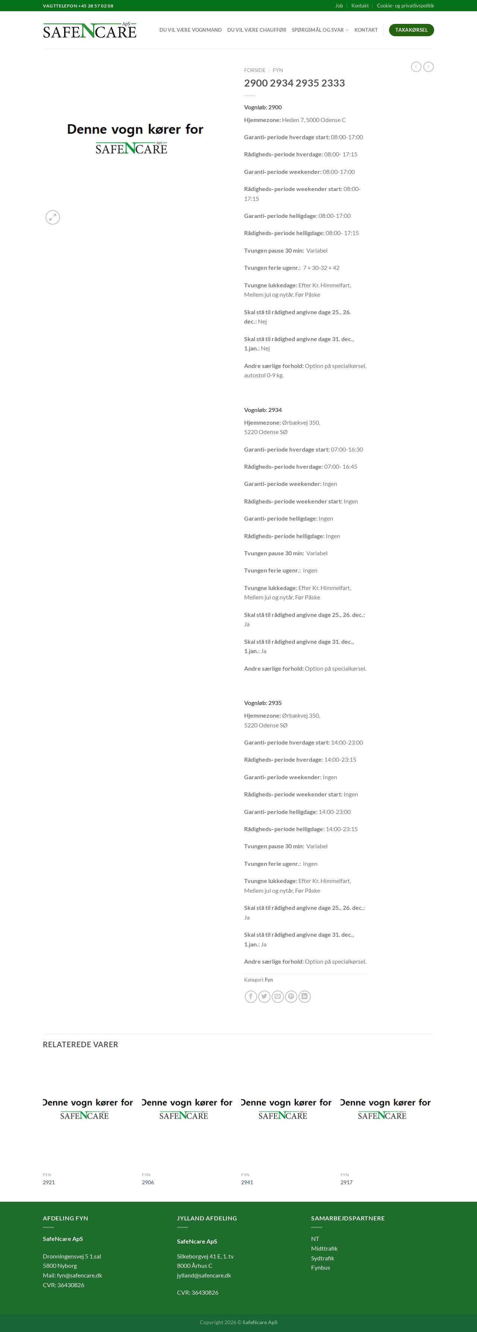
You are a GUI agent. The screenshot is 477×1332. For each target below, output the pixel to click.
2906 (148, 1182)
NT (315, 1238)
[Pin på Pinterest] (291, 997)
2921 (49, 1182)
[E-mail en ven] (278, 997)
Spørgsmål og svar (320, 30)
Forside (255, 70)
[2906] (188, 1113)
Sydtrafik (322, 1257)
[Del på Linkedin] (304, 997)
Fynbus (320, 1267)
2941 (247, 1182)
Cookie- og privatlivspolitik (405, 6)
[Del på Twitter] (264, 997)
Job (339, 6)
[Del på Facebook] (251, 997)
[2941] (287, 1113)
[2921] (89, 1113)
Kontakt (360, 6)
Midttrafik (324, 1248)
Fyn (278, 70)
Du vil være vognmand (190, 30)
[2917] (387, 1113)
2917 (347, 1182)
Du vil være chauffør (257, 30)
